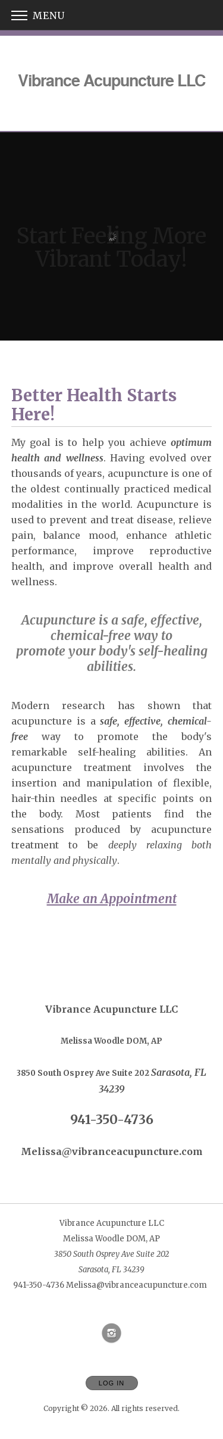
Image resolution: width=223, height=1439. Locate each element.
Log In (111, 1383)
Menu (38, 15)
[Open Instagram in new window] (112, 1333)
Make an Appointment (112, 899)
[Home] (111, 80)
